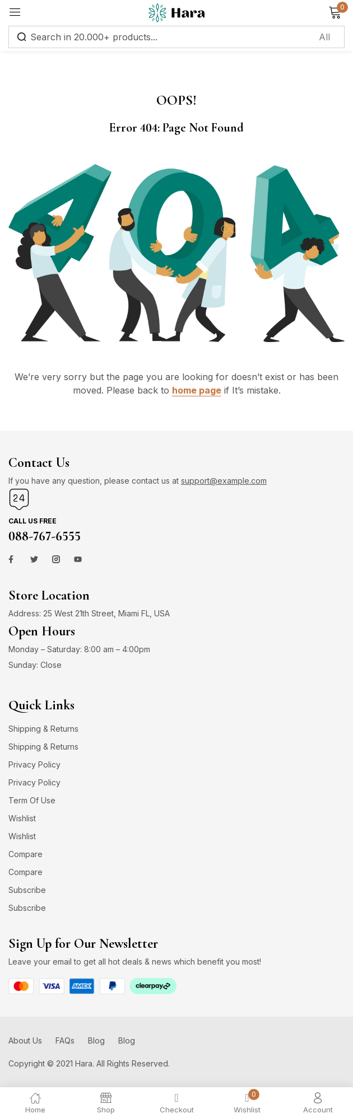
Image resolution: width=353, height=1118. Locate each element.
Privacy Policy (34, 764)
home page (196, 390)
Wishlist (22, 818)
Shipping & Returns (43, 728)
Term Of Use (31, 800)
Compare (25, 854)
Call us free (32, 521)
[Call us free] (19, 499)
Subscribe (27, 890)
